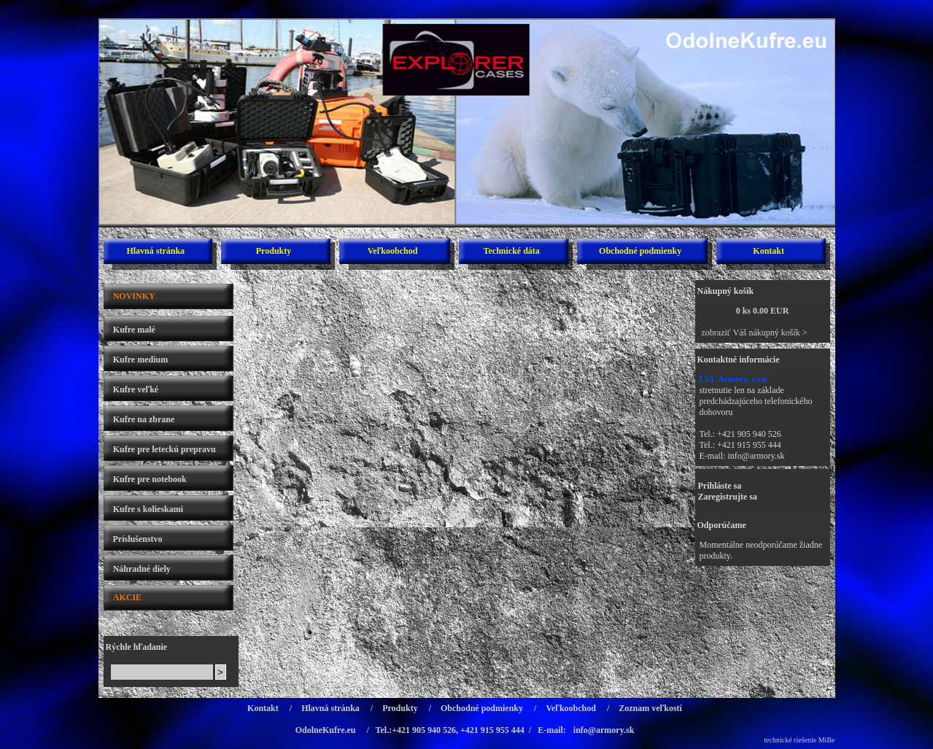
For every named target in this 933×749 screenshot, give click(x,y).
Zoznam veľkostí (650, 708)
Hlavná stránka (155, 251)
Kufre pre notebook (150, 479)
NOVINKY (134, 296)
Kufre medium (140, 359)
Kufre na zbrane (143, 419)
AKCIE (127, 597)
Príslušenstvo (138, 539)
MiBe (826, 740)
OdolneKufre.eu (325, 730)
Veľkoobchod (393, 251)
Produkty (273, 251)
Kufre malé (134, 330)
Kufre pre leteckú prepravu (164, 449)
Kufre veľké (135, 389)
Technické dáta (512, 251)
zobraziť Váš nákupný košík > (755, 332)
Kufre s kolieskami (148, 509)
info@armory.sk (756, 456)
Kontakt (768, 251)
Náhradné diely (142, 569)
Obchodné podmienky (640, 251)
